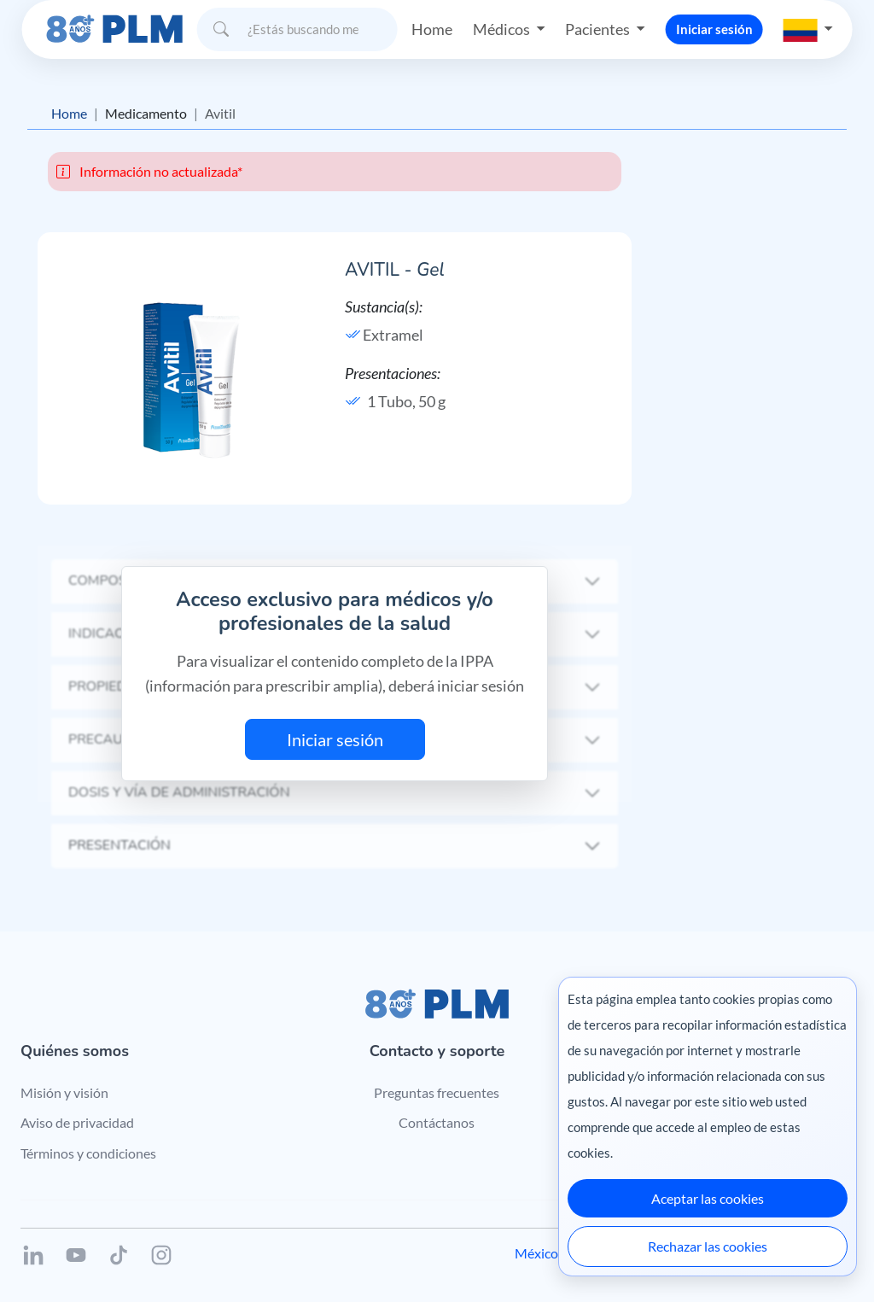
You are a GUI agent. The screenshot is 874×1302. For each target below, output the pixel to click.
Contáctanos (437, 1122)
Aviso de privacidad (77, 1122)
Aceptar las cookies (707, 1198)
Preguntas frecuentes (436, 1092)
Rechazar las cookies (707, 1246)
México (536, 1253)
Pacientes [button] (598, 29)
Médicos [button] (503, 29)
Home (431, 29)
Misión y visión (64, 1092)
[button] (808, 29)
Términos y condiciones (88, 1153)
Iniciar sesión (714, 29)
